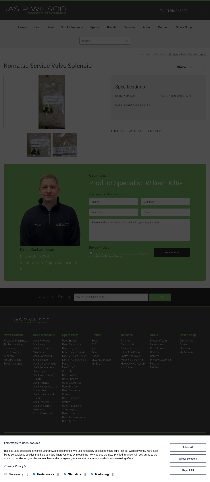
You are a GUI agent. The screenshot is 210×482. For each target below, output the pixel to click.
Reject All (188, 470)
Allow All (188, 447)
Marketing (100, 474)
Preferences (43, 474)
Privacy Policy (15, 466)
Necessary (13, 474)
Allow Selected (188, 458)
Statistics (72, 474)
